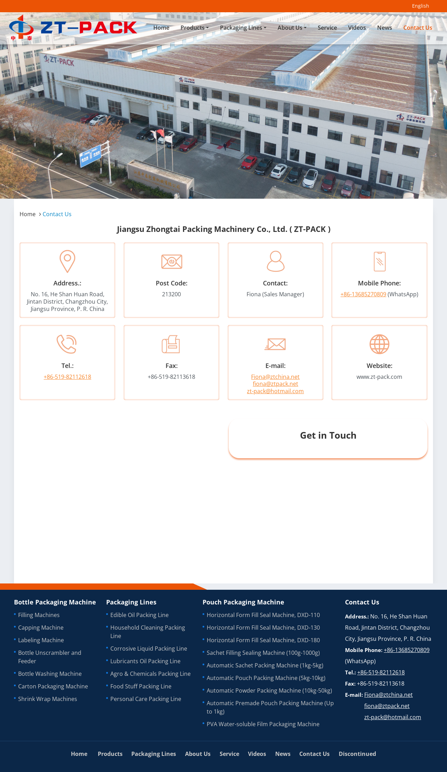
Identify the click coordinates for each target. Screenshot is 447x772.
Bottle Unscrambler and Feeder (49, 657)
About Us (198, 754)
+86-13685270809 (363, 294)
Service (327, 27)
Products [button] (193, 27)
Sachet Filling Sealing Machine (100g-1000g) (263, 653)
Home (161, 27)
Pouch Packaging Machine (243, 602)
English (420, 5)
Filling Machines (39, 615)
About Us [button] (290, 27)
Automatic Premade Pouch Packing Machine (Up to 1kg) (270, 707)
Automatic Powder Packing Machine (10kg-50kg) (269, 690)
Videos (357, 27)
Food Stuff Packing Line (140, 686)
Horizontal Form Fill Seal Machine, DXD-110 (263, 615)
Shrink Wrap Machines (47, 699)
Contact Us (417, 27)
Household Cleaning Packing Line (147, 632)
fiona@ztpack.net (275, 384)
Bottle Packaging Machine (55, 602)
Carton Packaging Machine (53, 686)
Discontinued (357, 754)
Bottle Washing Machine (50, 674)
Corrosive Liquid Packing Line (148, 648)
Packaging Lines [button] (241, 27)
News (384, 27)
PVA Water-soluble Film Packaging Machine (263, 724)
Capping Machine (41, 627)
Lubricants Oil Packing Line (145, 661)
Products (110, 754)
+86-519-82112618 (67, 377)
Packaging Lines (131, 602)
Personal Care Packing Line (145, 699)
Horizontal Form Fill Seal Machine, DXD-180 (263, 640)
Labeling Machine (41, 640)
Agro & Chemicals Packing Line (150, 674)
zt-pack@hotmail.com (275, 391)
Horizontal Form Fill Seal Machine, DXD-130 (263, 627)
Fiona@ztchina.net (275, 377)
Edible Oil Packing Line (139, 615)
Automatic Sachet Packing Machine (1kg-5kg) (265, 665)
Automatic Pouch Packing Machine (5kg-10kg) (266, 678)
